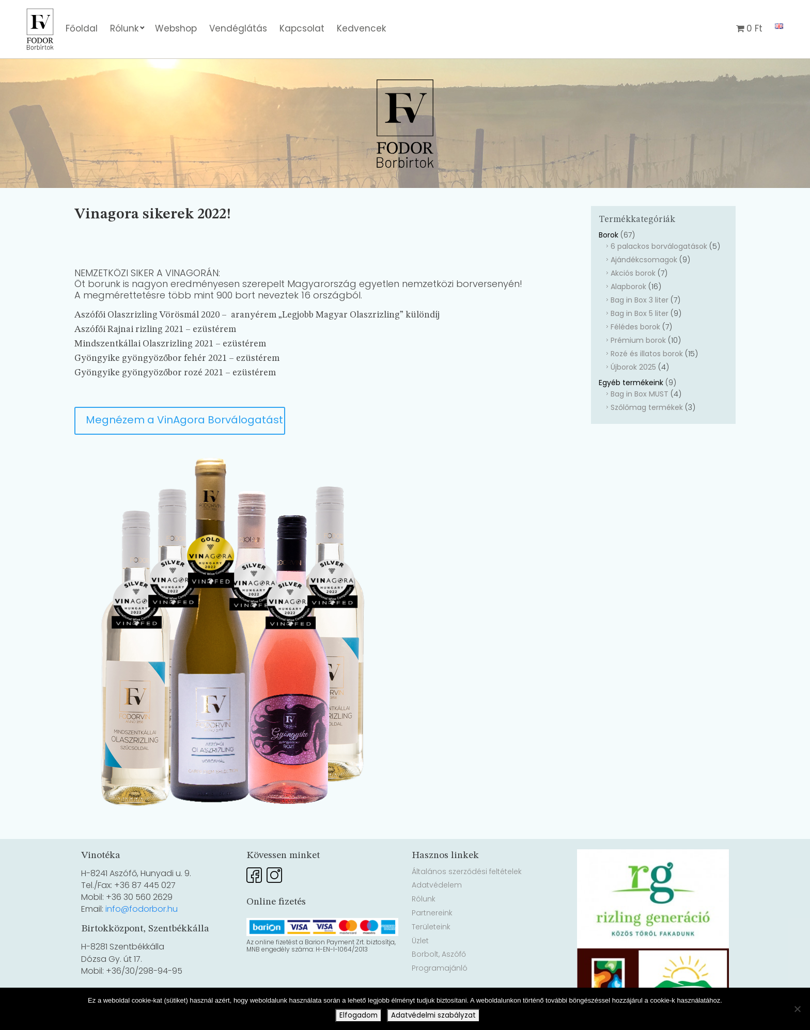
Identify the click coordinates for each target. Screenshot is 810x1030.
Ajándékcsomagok (644, 260)
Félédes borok (635, 327)
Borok (608, 235)
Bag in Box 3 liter (639, 300)
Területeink (431, 927)
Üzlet (420, 941)
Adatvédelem (437, 885)
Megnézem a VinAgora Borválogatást (184, 420)
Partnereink (432, 913)
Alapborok (628, 286)
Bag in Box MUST (639, 394)
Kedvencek (361, 28)
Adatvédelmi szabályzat (433, 1015)
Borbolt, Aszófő (439, 954)
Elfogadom (358, 1015)
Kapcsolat (301, 28)
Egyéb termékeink (631, 382)
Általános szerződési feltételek (467, 871)
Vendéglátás (238, 28)
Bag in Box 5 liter (639, 313)
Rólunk (124, 28)
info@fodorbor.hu (141, 909)
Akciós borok (633, 273)
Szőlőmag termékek (647, 407)
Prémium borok (638, 340)
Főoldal (82, 28)
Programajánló (440, 968)
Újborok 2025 (633, 367)
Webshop (176, 28)
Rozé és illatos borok (647, 353)
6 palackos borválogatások (659, 246)
